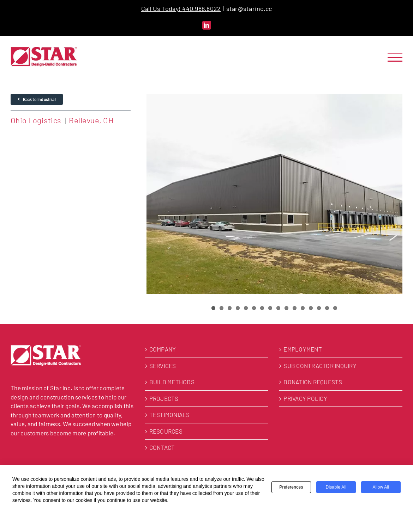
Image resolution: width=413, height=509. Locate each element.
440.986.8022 (201, 8)
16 (335, 308)
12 (303, 308)
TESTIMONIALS (169, 414)
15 (327, 308)
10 (286, 308)
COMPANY (162, 349)
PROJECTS (164, 398)
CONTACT (162, 447)
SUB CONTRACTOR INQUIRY (320, 365)
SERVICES (162, 365)
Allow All (380, 487)
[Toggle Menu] (395, 57)
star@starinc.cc (249, 8)
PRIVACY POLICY (305, 398)
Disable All (335, 487)
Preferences (291, 487)
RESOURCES (165, 431)
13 (311, 308)
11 (295, 308)
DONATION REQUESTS (312, 381)
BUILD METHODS (171, 381)
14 (319, 308)
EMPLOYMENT (302, 349)
